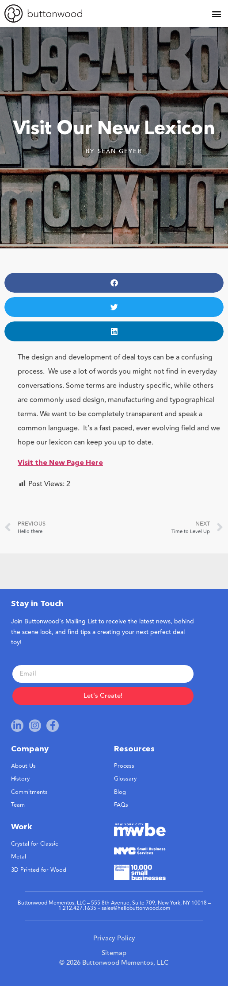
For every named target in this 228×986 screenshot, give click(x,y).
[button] (216, 13)
